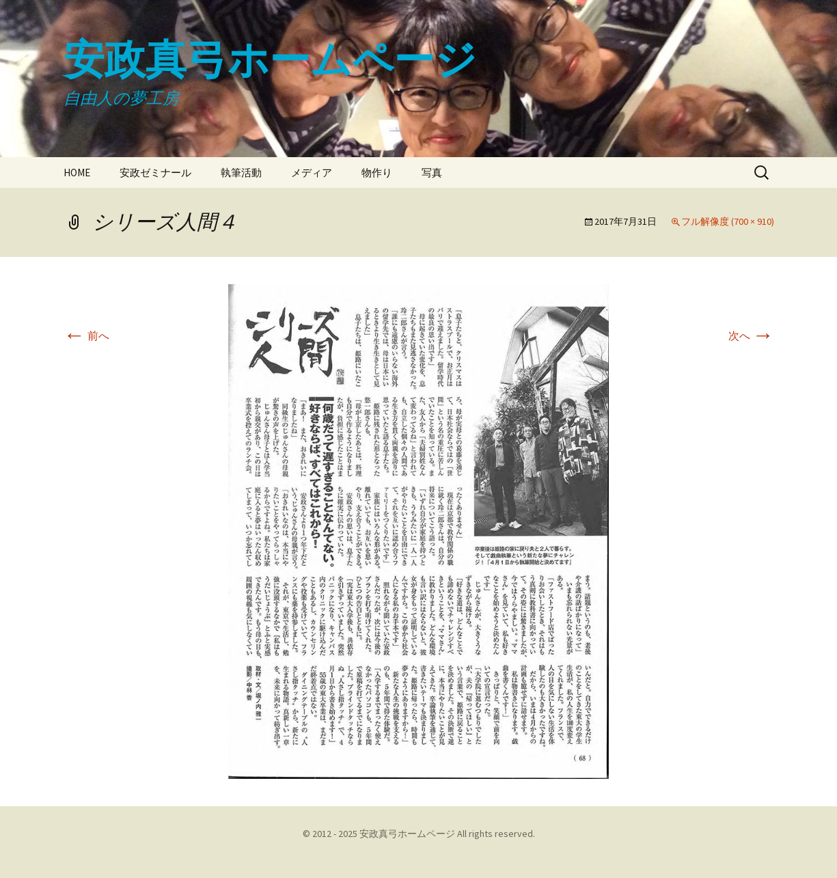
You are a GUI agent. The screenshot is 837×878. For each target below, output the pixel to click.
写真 (432, 172)
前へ (86, 335)
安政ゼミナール (155, 172)
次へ (751, 335)
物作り (376, 172)
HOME (77, 172)
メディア (311, 172)
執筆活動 (241, 172)
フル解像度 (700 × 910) (727, 221)
